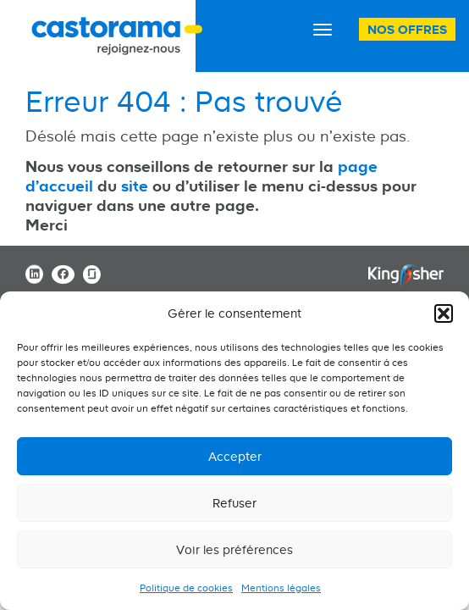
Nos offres (407, 29)
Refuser (234, 503)
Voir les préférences (234, 549)
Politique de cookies (186, 588)
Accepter (235, 456)
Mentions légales (281, 588)
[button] (443, 313)
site (134, 185)
